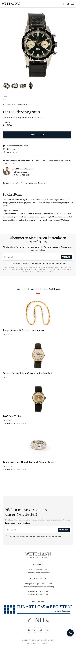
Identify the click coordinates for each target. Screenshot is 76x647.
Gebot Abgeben (37, 135)
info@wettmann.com (20, 172)
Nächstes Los (23, 104)
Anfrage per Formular (35, 183)
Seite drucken (10, 152)
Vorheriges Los (9, 104)
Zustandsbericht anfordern (15, 146)
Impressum (45, 643)
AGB (38, 643)
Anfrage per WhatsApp (13, 183)
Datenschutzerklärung (58, 263)
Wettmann (11, 3)
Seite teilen (9, 149)
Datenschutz (31, 643)
